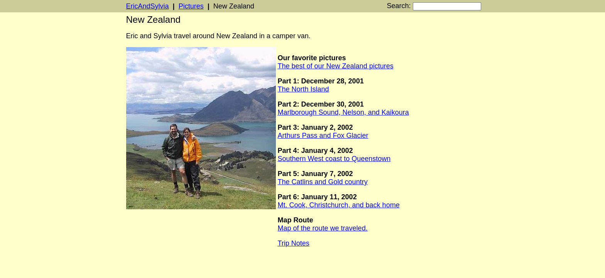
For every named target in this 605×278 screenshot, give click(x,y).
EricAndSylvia (147, 6)
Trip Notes (293, 243)
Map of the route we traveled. (323, 228)
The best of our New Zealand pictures (336, 66)
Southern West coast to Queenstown (334, 159)
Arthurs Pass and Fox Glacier (323, 135)
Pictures (191, 6)
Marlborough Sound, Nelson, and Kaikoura (343, 112)
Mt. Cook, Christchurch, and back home (339, 205)
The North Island (303, 89)
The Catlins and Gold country (323, 182)
